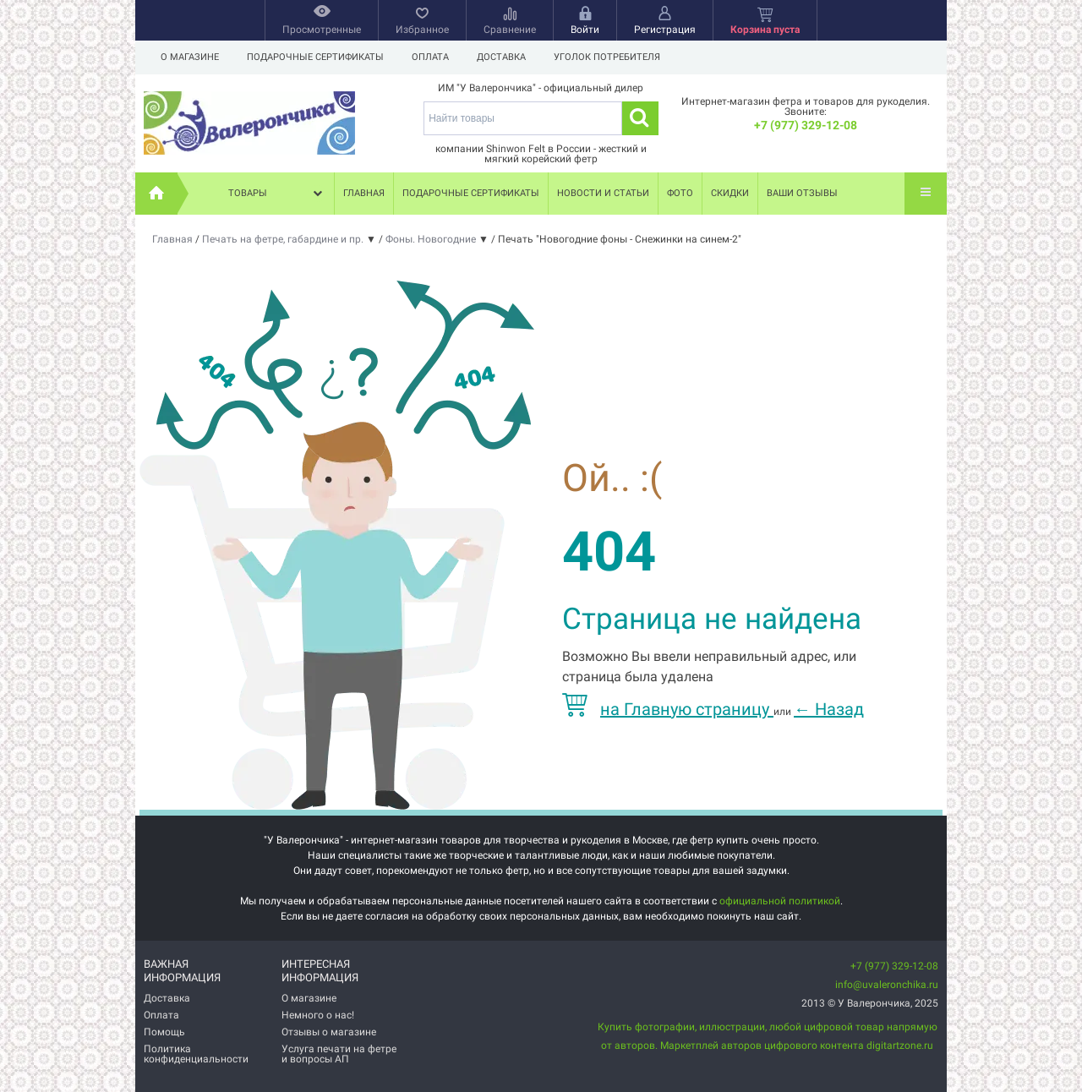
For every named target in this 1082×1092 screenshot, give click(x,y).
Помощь (164, 1032)
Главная (364, 193)
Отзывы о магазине (328, 1032)
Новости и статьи (603, 193)
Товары (277, 193)
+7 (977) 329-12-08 (805, 125)
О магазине (190, 57)
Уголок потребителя (607, 57)
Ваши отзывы (802, 193)
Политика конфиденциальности (196, 1054)
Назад (829, 709)
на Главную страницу (667, 709)
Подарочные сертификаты (315, 57)
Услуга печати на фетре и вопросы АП (338, 1054)
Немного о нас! (317, 1015)
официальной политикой (779, 901)
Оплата (430, 57)
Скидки (730, 193)
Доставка (501, 57)
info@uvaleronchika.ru (886, 985)
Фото (680, 193)
